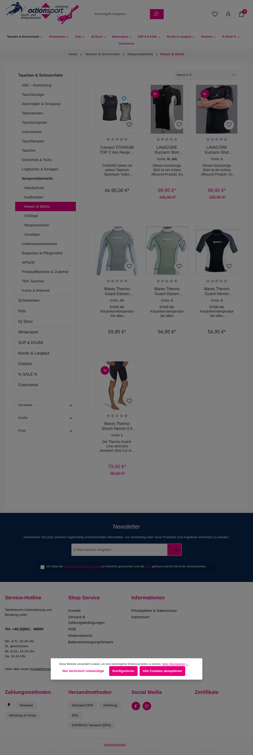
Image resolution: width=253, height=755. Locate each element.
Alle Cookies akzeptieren (162, 671)
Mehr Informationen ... (175, 663)
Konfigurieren (123, 671)
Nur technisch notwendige (83, 671)
